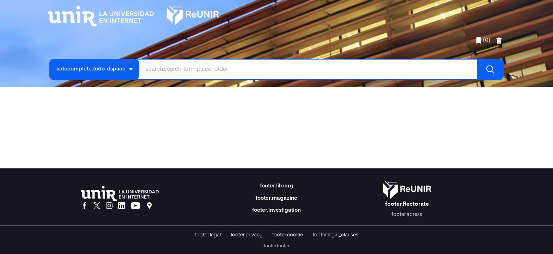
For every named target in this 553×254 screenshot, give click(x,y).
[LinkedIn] (121, 206)
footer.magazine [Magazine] (276, 198)
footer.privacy (246, 235)
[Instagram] (109, 206)
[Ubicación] (149, 206)
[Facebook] (84, 206)
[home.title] (133, 14)
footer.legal (208, 235)
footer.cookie (287, 235)
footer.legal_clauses (335, 235)
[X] (96, 206)
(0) (482, 40)
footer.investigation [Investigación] (276, 210)
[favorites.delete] (499, 40)
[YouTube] (135, 206)
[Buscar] (490, 69)
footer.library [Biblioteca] (276, 185)
